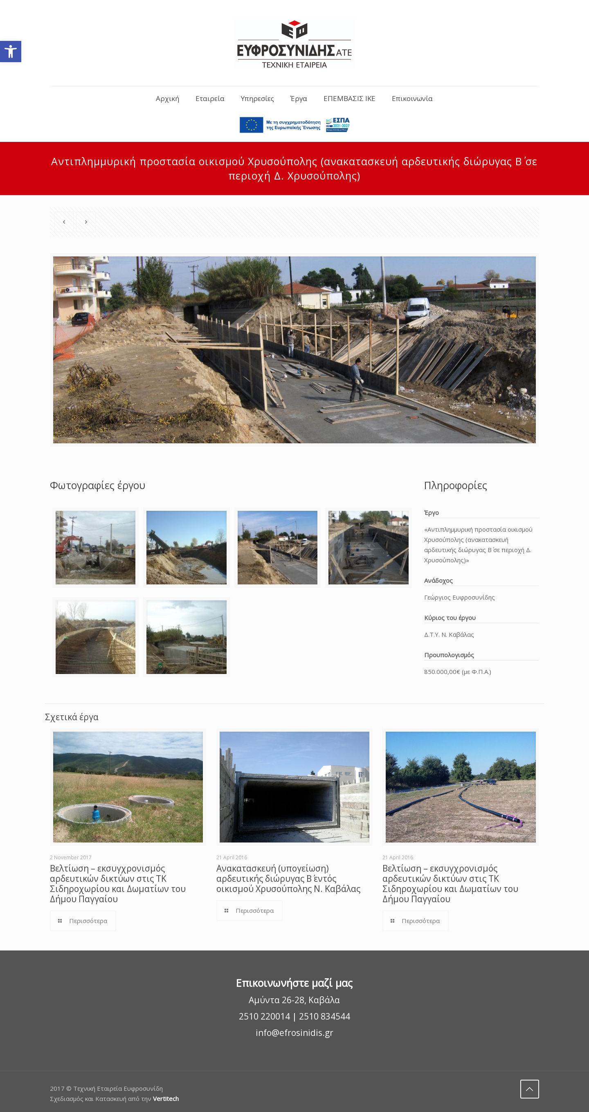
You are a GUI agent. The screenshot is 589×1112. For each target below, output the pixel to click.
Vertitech (166, 1098)
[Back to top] (529, 1089)
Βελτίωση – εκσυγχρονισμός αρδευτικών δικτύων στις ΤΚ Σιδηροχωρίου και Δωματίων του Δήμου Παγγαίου (118, 884)
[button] (10, 51)
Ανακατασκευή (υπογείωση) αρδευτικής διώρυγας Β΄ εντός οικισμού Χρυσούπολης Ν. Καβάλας (288, 878)
